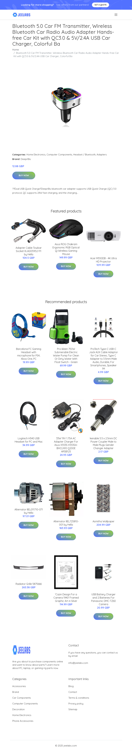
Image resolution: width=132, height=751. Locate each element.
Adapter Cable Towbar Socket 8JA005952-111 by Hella (29, 251)
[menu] (116, 14)
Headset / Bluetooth (84, 154)
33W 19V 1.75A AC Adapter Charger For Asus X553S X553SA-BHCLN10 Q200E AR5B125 (66, 445)
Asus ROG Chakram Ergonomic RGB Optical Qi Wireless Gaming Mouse (66, 249)
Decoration (18, 709)
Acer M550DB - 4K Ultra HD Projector (103, 260)
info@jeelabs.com (78, 662)
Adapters (102, 154)
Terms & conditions (78, 697)
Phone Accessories (22, 720)
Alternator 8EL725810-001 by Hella (66, 523)
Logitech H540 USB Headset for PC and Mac (29, 440)
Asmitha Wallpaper (103, 521)
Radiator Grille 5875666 (29, 583)
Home (15, 49)
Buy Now (24, 175)
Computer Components (59, 154)
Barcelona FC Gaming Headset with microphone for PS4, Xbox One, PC (28, 353)
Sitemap (72, 709)
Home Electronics (36, 154)
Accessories (19, 686)
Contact (72, 692)
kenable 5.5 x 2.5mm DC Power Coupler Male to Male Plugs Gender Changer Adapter (103, 443)
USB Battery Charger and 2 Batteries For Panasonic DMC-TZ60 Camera (103, 599)
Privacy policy (75, 703)
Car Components (21, 697)
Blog (71, 686)
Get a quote (100, 5)
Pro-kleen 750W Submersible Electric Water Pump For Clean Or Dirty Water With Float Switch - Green (66, 355)
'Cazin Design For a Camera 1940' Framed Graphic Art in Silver (66, 597)
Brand (15, 692)
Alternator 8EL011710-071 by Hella (28, 511)
